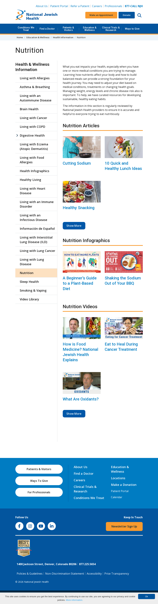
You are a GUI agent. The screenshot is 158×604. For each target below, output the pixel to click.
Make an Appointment (101, 15)
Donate (127, 15)
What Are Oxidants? (81, 399)
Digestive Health (32, 135)
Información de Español (37, 229)
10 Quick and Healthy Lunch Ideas (123, 166)
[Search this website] (139, 15)
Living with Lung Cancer (37, 251)
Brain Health (29, 109)
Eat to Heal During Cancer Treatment (121, 347)
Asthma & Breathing (35, 87)
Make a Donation (123, 485)
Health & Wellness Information (32, 67)
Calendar (116, 497)
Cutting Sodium (77, 163)
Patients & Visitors (68, 28)
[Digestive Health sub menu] (17, 135)
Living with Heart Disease (32, 190)
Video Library (29, 299)
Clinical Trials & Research (111, 28)
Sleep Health (29, 282)
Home (20, 37)
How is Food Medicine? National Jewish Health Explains (80, 352)
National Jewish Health (36, 581)
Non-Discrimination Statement (64, 573)
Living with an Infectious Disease (33, 217)
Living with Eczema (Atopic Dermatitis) (34, 146)
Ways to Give (132, 28)
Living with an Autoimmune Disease (35, 98)
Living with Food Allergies (32, 160)
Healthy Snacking (78, 207)
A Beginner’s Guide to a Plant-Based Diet (80, 283)
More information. (74, 600)
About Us (42, 6)
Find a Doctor (47, 28)
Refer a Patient (79, 6)
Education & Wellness (89, 28)
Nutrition (26, 273)
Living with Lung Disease (32, 261)
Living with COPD (32, 127)
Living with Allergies (35, 78)
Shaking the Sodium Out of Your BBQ (123, 281)
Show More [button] (74, 226)
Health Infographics (34, 171)
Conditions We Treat (26, 28)
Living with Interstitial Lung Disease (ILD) (36, 239)
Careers (97, 6)
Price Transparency (116, 573)
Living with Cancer (33, 118)
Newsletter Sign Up (124, 526)
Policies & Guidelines (29, 573)
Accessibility (94, 573)
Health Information (63, 37)
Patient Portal (59, 6)
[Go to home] (36, 15)
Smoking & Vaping (33, 290)
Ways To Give (39, 481)
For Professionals (39, 492)
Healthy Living (30, 180)
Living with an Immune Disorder (37, 204)
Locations (118, 478)
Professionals (113, 6)
